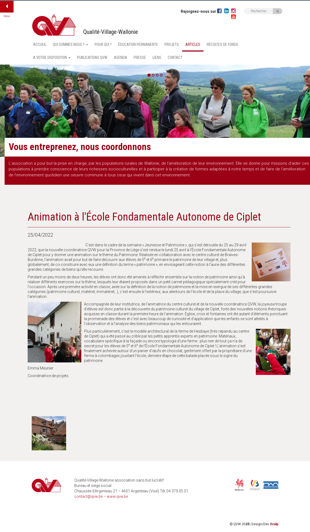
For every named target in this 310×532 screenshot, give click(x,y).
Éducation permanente (138, 44)
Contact (175, 57)
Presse (140, 57)
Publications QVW (92, 57)
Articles (192, 44)
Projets (171, 44)
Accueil (39, 44)
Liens (157, 57)
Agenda (120, 57)
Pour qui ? (103, 44)
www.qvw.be (117, 496)
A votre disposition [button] (51, 57)
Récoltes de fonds (222, 44)
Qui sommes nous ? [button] (70, 44)
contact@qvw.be (88, 496)
